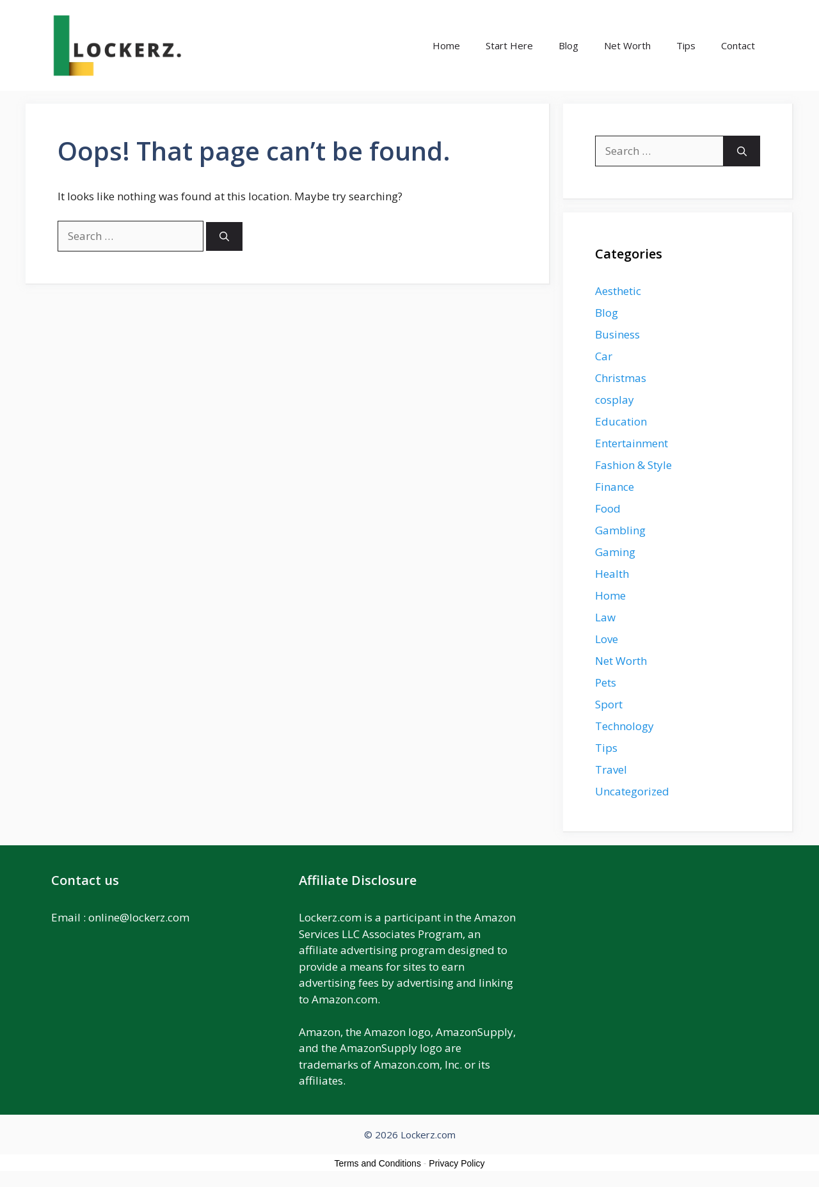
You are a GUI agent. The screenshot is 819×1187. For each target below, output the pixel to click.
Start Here (509, 45)
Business (617, 334)
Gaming (615, 552)
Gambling (620, 530)
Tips (686, 45)
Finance (614, 486)
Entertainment (631, 443)
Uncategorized (632, 791)
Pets (605, 682)
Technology (624, 726)
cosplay (614, 399)
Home (446, 45)
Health (612, 573)
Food (608, 508)
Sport (609, 704)
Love (606, 639)
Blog (568, 45)
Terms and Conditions (378, 1163)
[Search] (224, 236)
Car (603, 356)
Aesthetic (618, 290)
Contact (738, 45)
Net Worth (627, 45)
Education (621, 421)
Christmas (620, 377)
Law (605, 617)
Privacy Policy (456, 1163)
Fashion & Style (633, 465)
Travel (611, 769)
